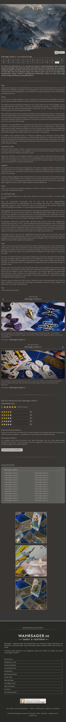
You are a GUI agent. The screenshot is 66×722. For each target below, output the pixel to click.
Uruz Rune (7, 689)
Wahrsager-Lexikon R (41, 482)
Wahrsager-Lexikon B (11, 475)
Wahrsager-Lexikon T (41, 487)
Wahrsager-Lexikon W (41, 493)
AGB (38, 713)
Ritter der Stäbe (9, 680)
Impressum (33, 715)
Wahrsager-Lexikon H (11, 489)
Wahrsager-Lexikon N (41, 473)
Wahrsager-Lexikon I (11, 491)
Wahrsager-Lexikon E (11, 482)
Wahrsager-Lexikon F (11, 484)
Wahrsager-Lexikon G (11, 487)
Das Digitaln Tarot (9, 683)
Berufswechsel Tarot (10, 674)
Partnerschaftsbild (10, 665)
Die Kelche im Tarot (10, 662)
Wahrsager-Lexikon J (11, 493)
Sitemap (44, 713)
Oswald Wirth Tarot (10, 668)
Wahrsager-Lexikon (11, 469)
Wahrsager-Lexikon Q (41, 480)
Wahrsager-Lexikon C (11, 477)
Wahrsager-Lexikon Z (33, 347)
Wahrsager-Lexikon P (41, 477)
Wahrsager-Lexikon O (41, 475)
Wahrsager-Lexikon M (11, 500)
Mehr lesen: (13, 340)
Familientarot (8, 671)
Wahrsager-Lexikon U (41, 489)
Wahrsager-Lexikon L (11, 498)
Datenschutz (53, 713)
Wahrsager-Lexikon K (11, 496)
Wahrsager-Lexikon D (11, 480)
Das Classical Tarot (10, 692)
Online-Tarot (8, 677)
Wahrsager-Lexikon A (11, 473)
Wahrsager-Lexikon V (41, 491)
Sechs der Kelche (9, 686)
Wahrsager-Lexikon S (41, 484)
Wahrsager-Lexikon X (33, 299)
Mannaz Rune (8, 659)
